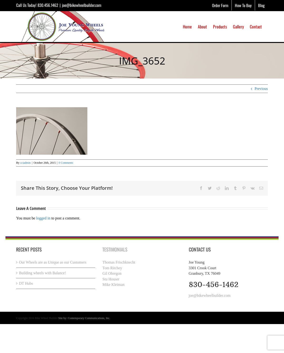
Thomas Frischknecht (118, 262)
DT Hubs (26, 283)
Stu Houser (110, 279)
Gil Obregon (111, 273)
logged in (43, 218)
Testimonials (114, 249)
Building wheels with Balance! (42, 273)
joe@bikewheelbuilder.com (81, 5)
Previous (261, 89)
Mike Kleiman (113, 285)
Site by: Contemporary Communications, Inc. (84, 318)
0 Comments (66, 162)
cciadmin (25, 162)
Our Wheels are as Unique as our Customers (52, 262)
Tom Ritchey (112, 268)
